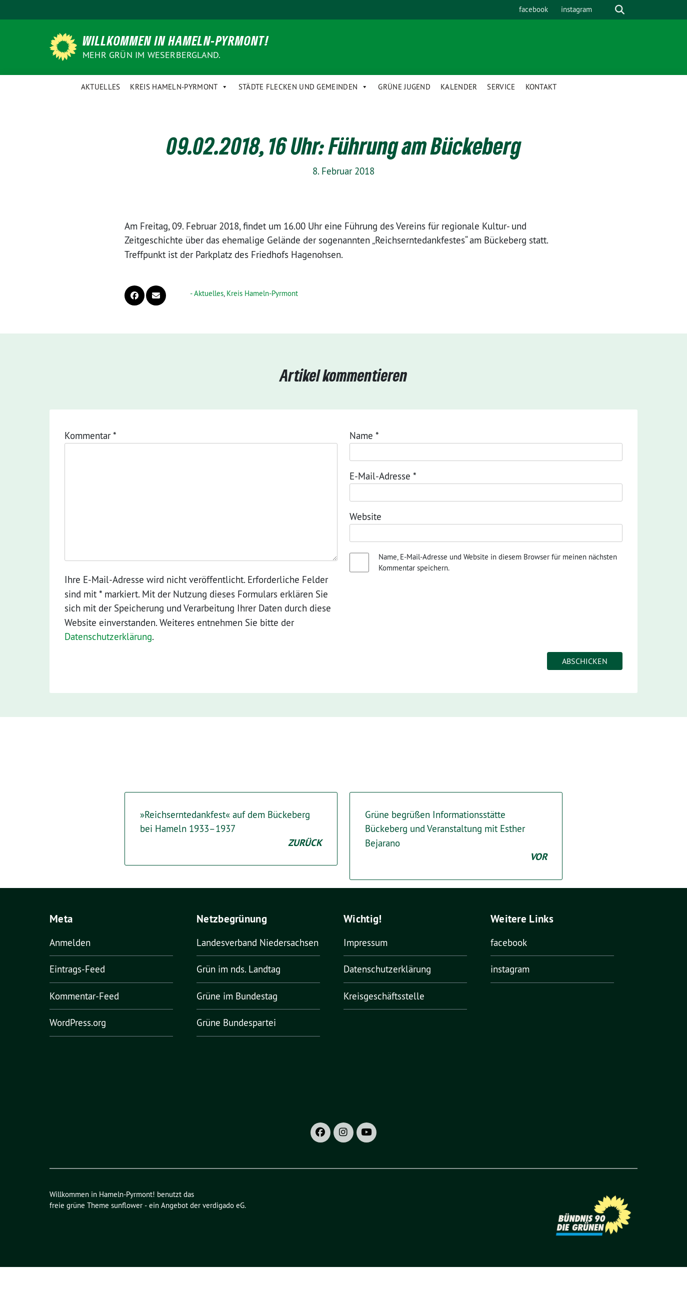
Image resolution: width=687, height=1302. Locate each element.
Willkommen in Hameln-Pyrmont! (175, 40)
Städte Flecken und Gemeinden (303, 86)
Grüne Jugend (404, 87)
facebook (533, 9)
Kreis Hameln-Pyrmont (179, 86)
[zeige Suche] (620, 10)
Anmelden (70, 942)
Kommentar (90, 436)
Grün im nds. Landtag (238, 969)
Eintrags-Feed (77, 969)
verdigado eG (223, 1205)
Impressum (366, 942)
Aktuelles (100, 87)
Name (364, 436)
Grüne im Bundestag (237, 996)
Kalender (458, 87)
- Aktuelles (207, 293)
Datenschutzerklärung (108, 636)
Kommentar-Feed (84, 996)
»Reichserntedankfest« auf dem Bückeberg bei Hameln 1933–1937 (231, 829)
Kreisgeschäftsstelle (384, 996)
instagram (576, 9)
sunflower (126, 1205)
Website (366, 516)
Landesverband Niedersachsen (257, 942)
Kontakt (541, 87)
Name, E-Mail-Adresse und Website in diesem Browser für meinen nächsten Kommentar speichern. (497, 562)
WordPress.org (78, 1022)
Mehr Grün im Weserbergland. (151, 54)
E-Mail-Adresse (383, 476)
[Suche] (605, 10)
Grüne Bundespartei (236, 1022)
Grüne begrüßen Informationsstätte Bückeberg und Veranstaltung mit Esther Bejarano (456, 836)
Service (501, 87)
